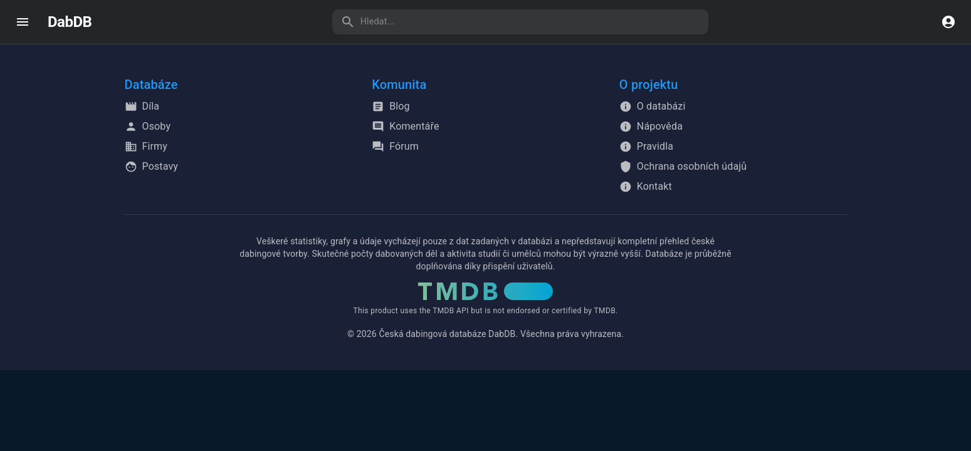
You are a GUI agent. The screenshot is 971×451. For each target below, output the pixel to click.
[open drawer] (23, 22)
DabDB (70, 22)
